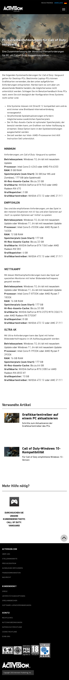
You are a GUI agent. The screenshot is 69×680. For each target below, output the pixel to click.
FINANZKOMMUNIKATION (11, 573)
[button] (65, 3)
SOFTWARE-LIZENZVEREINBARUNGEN (16, 605)
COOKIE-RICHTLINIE (9, 632)
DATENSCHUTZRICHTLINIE (12, 627)
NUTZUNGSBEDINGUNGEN (12, 622)
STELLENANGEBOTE (9, 559)
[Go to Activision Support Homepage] (14, 9)
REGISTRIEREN (47, 3)
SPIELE (4, 591)
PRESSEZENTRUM (9, 563)
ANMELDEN (58, 3)
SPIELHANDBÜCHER (9, 601)
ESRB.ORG (6, 636)
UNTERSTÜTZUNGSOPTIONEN (13, 596)
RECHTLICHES (7, 618)
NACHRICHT (6, 577)
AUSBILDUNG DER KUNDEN (12, 568)
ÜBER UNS (6, 554)
